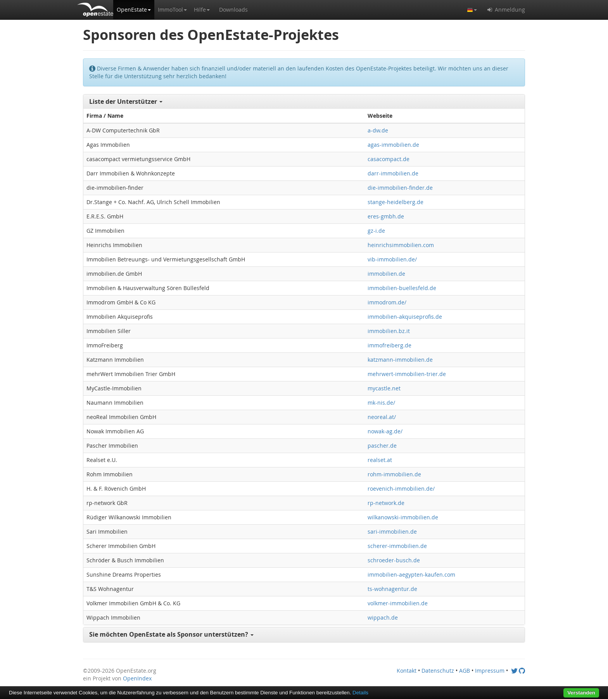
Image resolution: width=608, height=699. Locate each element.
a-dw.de (378, 130)
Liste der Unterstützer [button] (125, 101)
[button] (133, 9)
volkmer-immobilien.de (398, 603)
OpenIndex (137, 678)
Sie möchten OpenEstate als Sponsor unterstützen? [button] (171, 634)
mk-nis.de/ (381, 402)
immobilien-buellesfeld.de (402, 288)
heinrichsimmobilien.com (401, 245)
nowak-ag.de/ (385, 431)
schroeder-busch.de (394, 560)
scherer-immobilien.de (397, 546)
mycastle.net (384, 388)
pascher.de (382, 445)
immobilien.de (386, 273)
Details (360, 693)
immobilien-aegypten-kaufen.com (411, 574)
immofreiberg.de (389, 345)
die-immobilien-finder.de (400, 187)
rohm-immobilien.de (394, 474)
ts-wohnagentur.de (392, 589)
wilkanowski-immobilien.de (403, 517)
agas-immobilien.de (393, 144)
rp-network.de (386, 503)
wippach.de (383, 617)
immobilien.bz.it (389, 331)
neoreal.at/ (382, 417)
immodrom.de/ (387, 302)
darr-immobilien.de (393, 173)
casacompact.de (388, 159)
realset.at (380, 460)
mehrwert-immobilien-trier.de (407, 374)
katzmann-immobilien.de (400, 359)
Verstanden (581, 693)
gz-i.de (376, 230)
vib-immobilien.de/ (392, 259)
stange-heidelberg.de (395, 202)
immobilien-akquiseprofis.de (405, 316)
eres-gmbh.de (386, 216)
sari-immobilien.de (392, 531)
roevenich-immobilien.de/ (401, 488)
